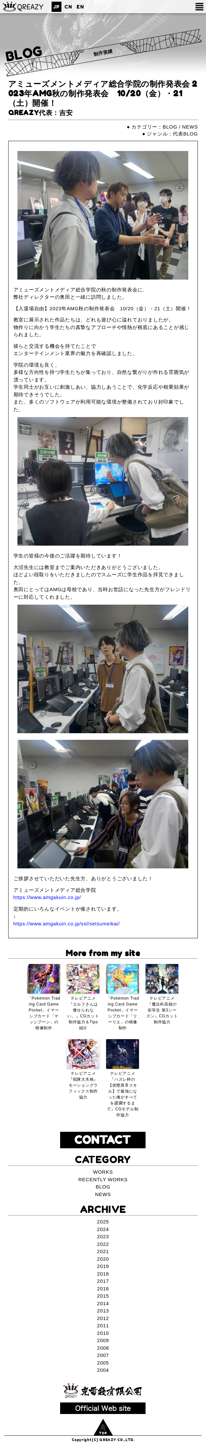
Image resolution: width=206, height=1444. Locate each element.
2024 (103, 1229)
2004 (103, 1370)
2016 (103, 1288)
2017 (103, 1281)
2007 (103, 1355)
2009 (103, 1340)
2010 (103, 1333)
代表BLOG (185, 133)
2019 (103, 1266)
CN (68, 7)
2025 (103, 1221)
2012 (103, 1318)
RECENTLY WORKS (103, 1179)
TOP (103, 1433)
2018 (103, 1274)
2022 (103, 1244)
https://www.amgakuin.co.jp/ (47, 897)
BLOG (23, 54)
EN (80, 7)
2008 (103, 1348)
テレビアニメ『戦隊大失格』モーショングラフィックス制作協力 (83, 1085)
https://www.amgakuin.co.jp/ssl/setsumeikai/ (66, 923)
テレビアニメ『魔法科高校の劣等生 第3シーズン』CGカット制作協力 (162, 1010)
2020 (103, 1259)
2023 (103, 1236)
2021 (103, 1251)
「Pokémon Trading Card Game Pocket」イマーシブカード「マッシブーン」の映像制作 (44, 1013)
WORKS (103, 1172)
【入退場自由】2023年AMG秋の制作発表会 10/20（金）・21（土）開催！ (102, 308)
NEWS (190, 127)
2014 (103, 1303)
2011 (103, 1325)
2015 (103, 1296)
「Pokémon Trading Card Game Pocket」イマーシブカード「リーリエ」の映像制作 (122, 1013)
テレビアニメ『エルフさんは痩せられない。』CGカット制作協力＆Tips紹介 (83, 1013)
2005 (103, 1363)
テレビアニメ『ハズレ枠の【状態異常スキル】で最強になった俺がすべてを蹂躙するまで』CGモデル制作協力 (122, 1094)
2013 (103, 1310)
